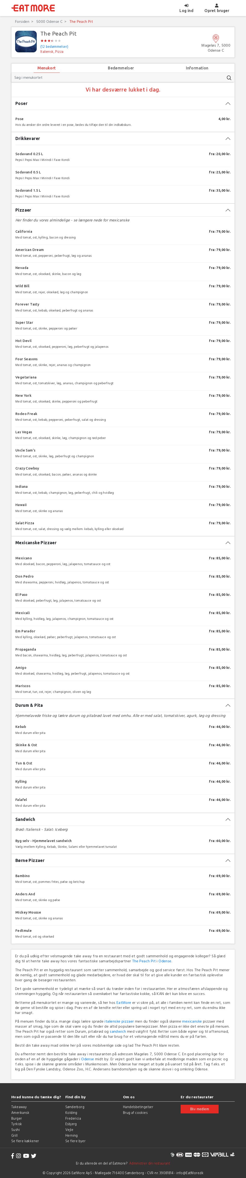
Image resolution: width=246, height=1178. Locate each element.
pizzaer (128, 1021)
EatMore (124, 1002)
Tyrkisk (16, 1123)
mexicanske (192, 1021)
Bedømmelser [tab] (121, 68)
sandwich (118, 1031)
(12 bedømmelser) (54, 46)
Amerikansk (20, 1112)
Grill (14, 1135)
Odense (165, 961)
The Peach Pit (80, 21)
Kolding (71, 1112)
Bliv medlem (199, 1108)
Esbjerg (71, 1123)
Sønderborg (74, 1106)
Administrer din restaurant (149, 1163)
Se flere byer (75, 1140)
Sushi (15, 1129)
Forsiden (22, 21)
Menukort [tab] (46, 68)
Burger (16, 1118)
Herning (71, 1135)
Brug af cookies (135, 1112)
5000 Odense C (49, 21)
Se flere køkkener (25, 1140)
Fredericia (73, 1118)
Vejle (69, 1129)
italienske (112, 1021)
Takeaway (19, 1106)
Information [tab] (197, 68)
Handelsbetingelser (138, 1106)
